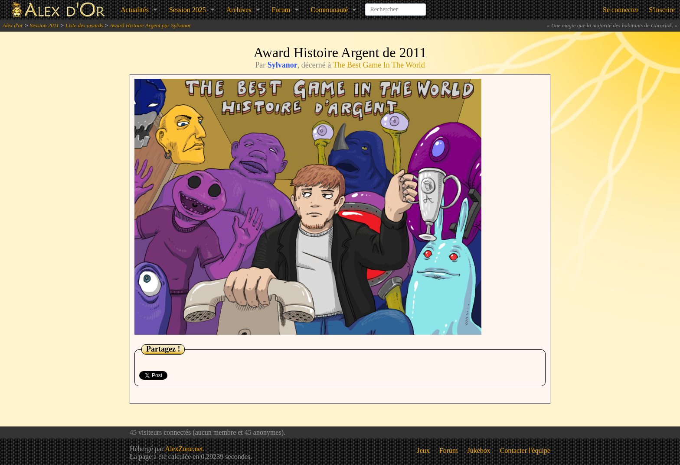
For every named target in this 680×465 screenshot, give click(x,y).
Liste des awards (84, 25)
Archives (239, 9)
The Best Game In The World (379, 65)
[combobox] (395, 6)
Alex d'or (13, 25)
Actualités (135, 9)
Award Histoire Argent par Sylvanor (150, 25)
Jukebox (479, 450)
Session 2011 (44, 25)
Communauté (329, 9)
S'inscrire (662, 9)
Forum (281, 9)
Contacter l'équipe (525, 450)
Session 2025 (187, 9)
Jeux (423, 450)
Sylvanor (283, 65)
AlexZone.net (184, 448)
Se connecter (620, 9)
